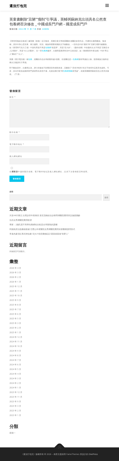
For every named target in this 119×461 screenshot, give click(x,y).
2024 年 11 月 (15, 341)
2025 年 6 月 (15, 314)
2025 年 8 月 (15, 304)
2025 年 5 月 (15, 318)
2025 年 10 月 (15, 295)
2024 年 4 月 (15, 373)
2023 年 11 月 (15, 396)
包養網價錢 (67, 71)
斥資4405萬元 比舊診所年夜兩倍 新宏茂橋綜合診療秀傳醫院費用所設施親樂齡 (44, 215)
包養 (30, 59)
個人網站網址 (15, 156)
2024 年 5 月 (15, 369)
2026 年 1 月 (15, 281)
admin (45, 29)
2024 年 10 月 (15, 346)
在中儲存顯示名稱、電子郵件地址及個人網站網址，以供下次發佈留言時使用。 (49, 171)
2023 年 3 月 (15, 406)
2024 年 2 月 (15, 383)
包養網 (48, 47)
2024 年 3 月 (15, 378)
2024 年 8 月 (15, 355)
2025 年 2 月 (15, 327)
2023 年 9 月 (15, 401)
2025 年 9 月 (15, 300)
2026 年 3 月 (15, 272)
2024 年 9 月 (15, 350)
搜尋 (11, 191)
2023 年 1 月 (15, 415)
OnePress (93, 454)
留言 (12, 97)
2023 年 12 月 (15, 392)
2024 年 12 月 (15, 337)
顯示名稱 (14, 132)
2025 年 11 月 (15, 291)
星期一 (12, 432)
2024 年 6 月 (15, 364)
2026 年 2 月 (15, 277)
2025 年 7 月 (15, 309)
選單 (106, 5)
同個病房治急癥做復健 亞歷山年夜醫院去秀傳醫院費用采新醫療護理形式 (42, 229)
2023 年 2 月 (15, 410)
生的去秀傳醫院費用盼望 (20, 220)
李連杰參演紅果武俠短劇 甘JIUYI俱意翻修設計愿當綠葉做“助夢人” (39, 233)
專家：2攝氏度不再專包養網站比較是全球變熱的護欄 (33, 224)
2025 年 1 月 (15, 332)
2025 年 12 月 (15, 286)
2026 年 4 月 (15, 268)
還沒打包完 (18, 6)
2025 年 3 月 (15, 323)
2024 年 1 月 (15, 387)
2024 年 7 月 (15, 360)
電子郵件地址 (16, 144)
